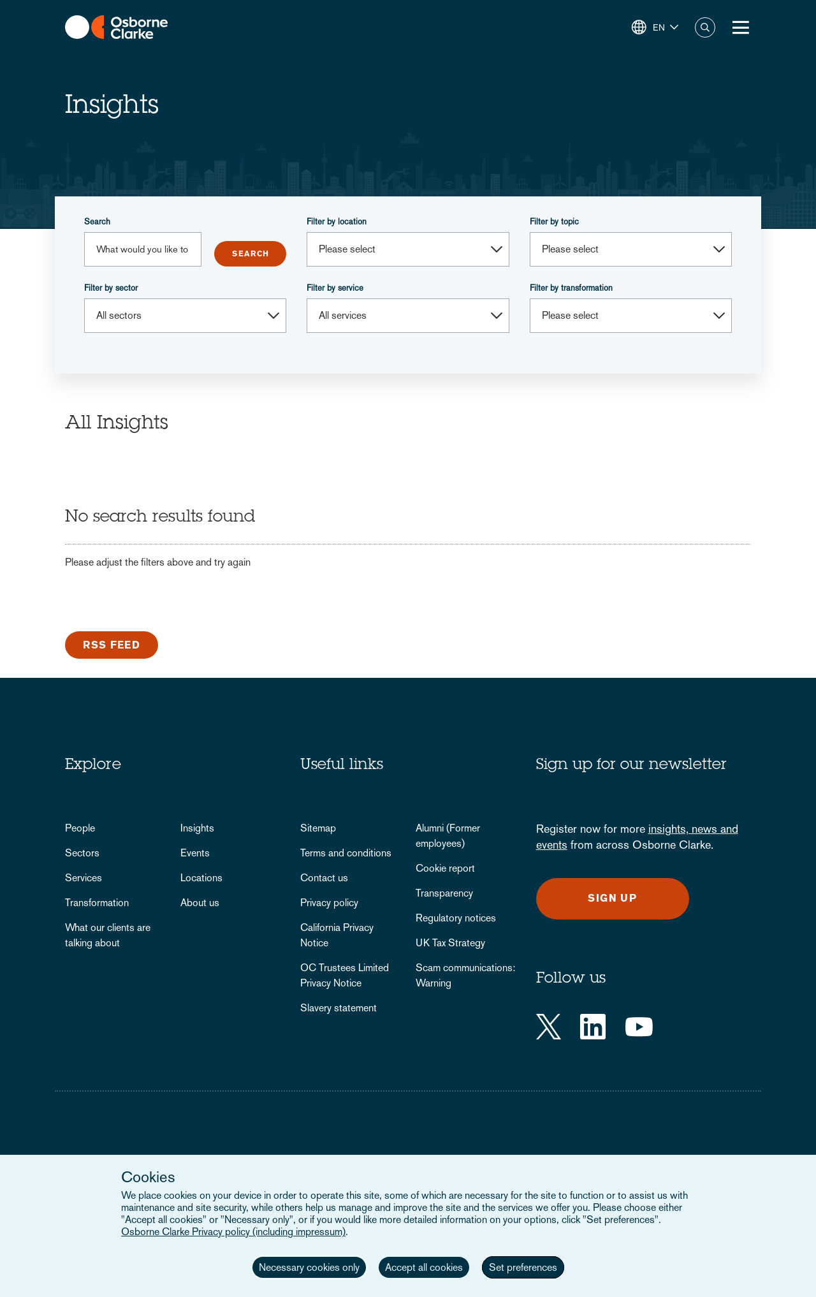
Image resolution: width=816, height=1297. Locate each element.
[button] (655, 27)
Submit (250, 254)
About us (199, 903)
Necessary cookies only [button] (309, 1267)
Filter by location (337, 221)
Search (97, 221)
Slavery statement (338, 1008)
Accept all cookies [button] (424, 1267)
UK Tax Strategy (450, 943)
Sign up (612, 898)
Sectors (82, 853)
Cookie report (445, 868)
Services (83, 878)
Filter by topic (554, 221)
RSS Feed (111, 645)
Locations (201, 878)
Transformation (97, 903)
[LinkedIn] (593, 1026)
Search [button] (705, 27)
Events (195, 853)
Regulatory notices (456, 918)
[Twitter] (548, 1026)
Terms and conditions (345, 853)
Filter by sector (111, 288)
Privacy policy (329, 903)
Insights (197, 828)
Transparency (444, 893)
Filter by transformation (571, 288)
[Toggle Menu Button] (741, 27)
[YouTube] (639, 1026)
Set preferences (523, 1267)
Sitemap (318, 828)
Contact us (324, 878)
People (80, 828)
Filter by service (335, 288)
